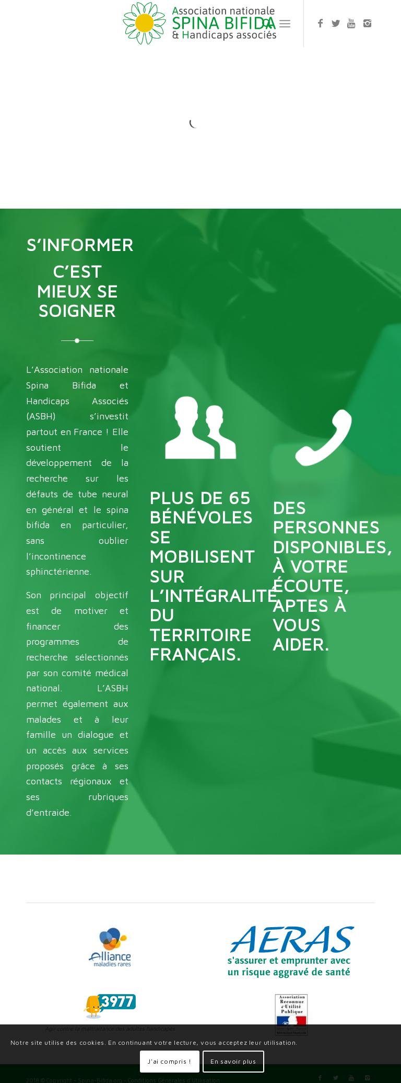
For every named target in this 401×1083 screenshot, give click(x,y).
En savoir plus (233, 1061)
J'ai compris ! (169, 1061)
